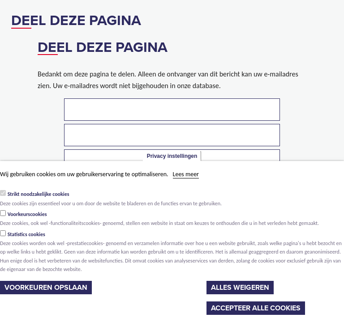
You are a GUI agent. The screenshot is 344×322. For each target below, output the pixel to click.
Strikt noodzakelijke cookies (38, 194)
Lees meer (186, 174)
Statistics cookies (26, 234)
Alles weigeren (240, 287)
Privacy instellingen (172, 156)
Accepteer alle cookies (256, 308)
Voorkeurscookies (27, 214)
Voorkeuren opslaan (45, 287)
